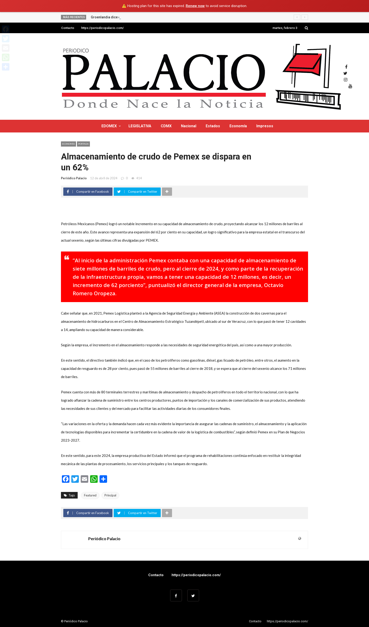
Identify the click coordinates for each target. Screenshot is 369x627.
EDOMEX (109, 126)
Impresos (264, 126)
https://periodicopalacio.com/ (102, 28)
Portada (83, 143)
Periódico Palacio (74, 178)
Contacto (67, 28)
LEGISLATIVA (139, 126)
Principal (110, 495)
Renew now (195, 6)
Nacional (188, 126)
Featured (90, 495)
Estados (213, 126)
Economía (238, 126)
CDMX (166, 126)
